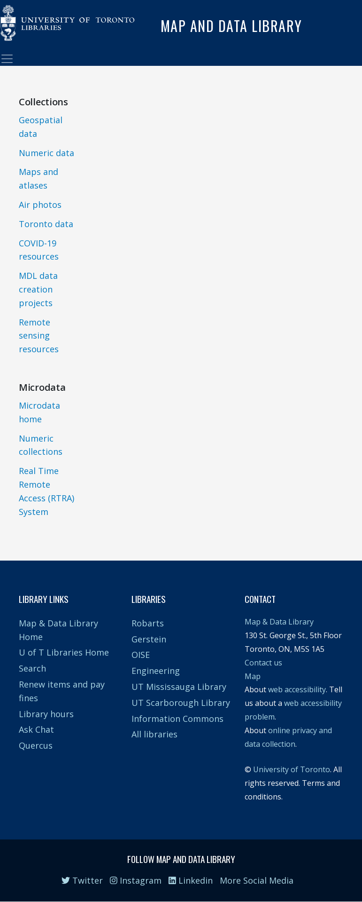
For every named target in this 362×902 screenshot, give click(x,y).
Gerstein (148, 639)
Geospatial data (40, 126)
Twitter (82, 880)
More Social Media (256, 880)
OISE (140, 654)
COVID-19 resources (39, 249)
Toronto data (46, 223)
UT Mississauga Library (178, 686)
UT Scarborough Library (180, 702)
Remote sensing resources (39, 335)
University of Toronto (291, 769)
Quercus (36, 745)
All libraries (154, 734)
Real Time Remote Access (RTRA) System (46, 491)
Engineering (155, 670)
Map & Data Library (279, 622)
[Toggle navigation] (7, 59)
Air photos (40, 204)
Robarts (147, 623)
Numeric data (46, 152)
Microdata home (39, 412)
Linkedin (191, 880)
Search (32, 668)
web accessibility (297, 689)
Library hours (46, 714)
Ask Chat (36, 729)
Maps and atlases (38, 178)
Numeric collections (40, 445)
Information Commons (177, 718)
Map (253, 676)
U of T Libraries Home (64, 652)
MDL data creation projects (38, 289)
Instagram (136, 880)
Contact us (263, 662)
